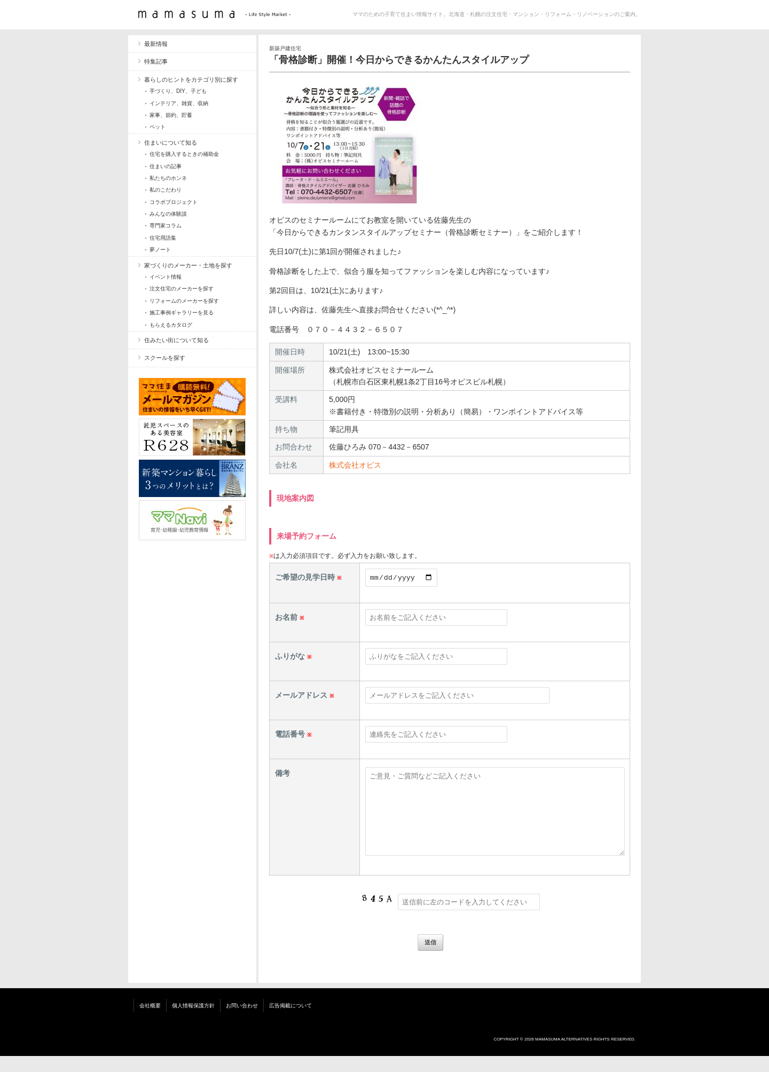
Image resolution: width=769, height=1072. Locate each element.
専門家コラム (166, 225)
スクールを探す (164, 357)
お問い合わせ (242, 1021)
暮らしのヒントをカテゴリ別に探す (191, 79)
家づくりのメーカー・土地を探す (188, 265)
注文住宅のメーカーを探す (182, 288)
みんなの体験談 (168, 214)
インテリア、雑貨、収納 (179, 103)
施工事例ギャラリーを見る (182, 313)
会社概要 (150, 1021)
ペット (158, 127)
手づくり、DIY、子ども (178, 91)
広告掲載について (290, 1021)
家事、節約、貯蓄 (171, 115)
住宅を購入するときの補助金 (184, 154)
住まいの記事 (166, 166)
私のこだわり (166, 190)
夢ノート (160, 250)
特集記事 (156, 61)
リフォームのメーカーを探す (184, 301)
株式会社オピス (355, 465)
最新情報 (156, 44)
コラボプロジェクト (174, 202)
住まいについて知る (170, 142)
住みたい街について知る (176, 340)
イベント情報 (166, 277)
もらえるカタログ (171, 325)
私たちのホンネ (168, 178)
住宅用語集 (163, 238)
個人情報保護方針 (193, 1021)
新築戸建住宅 (285, 48)
